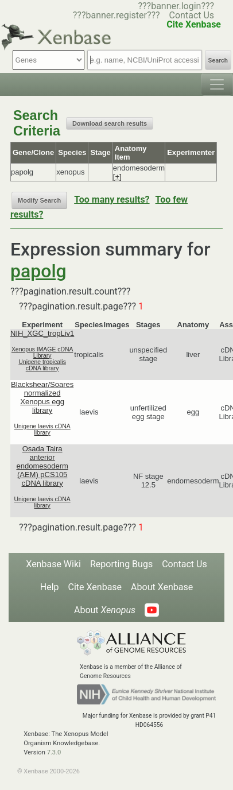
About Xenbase (162, 587)
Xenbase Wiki (53, 564)
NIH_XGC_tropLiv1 (42, 333)
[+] (117, 176)
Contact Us (192, 15)
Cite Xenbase (95, 587)
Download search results (109, 123)
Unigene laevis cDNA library (42, 429)
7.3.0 (54, 752)
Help (49, 587)
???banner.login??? (176, 6)
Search (218, 60)
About (104, 610)
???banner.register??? (116, 15)
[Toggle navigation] (217, 84)
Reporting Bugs (121, 564)
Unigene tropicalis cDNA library (42, 365)
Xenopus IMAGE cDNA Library (42, 352)
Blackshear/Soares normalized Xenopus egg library (42, 397)
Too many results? (111, 199)
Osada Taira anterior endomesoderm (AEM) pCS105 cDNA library (42, 465)
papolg (38, 271)
